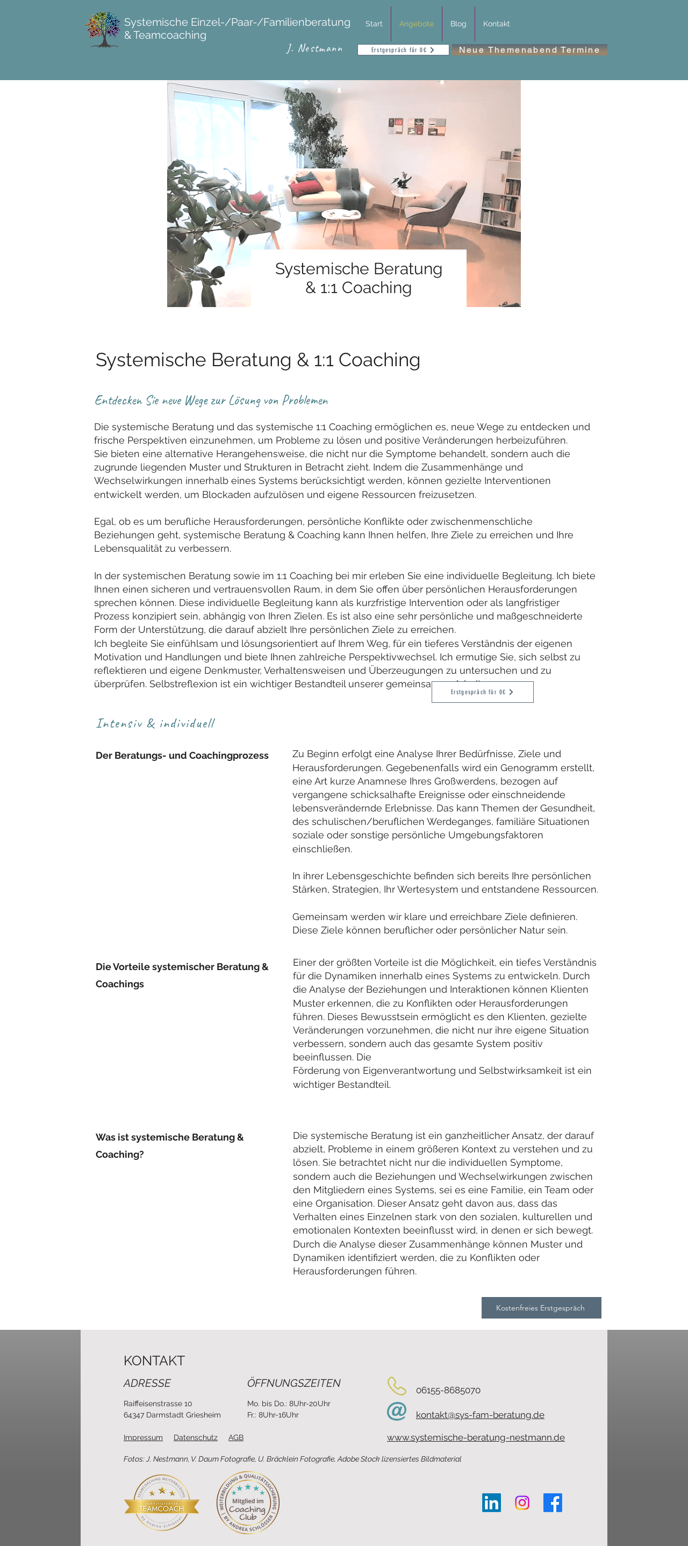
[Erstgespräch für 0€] (403, 49)
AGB (235, 1437)
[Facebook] (552, 1502)
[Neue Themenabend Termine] (529, 49)
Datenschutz (196, 1437)
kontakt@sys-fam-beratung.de (480, 1414)
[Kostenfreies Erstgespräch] (541, 1308)
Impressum (143, 1437)
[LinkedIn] (491, 1502)
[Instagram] (522, 1502)
